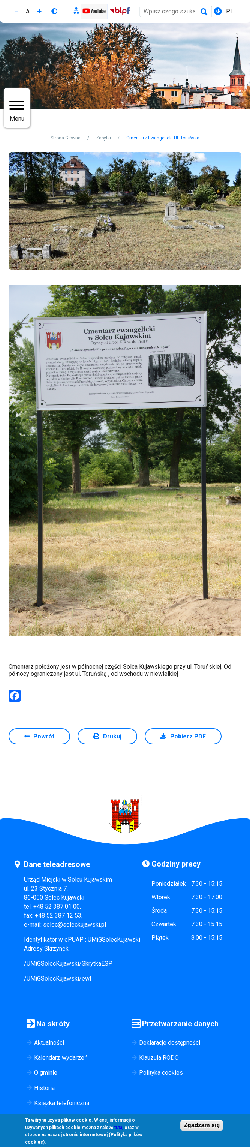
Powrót (43, 736)
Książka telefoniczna (61, 1103)
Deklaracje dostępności (169, 1042)
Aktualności (49, 1042)
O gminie (45, 1072)
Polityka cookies (161, 1072)
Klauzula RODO (159, 1057)
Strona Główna (66, 138)
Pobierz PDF (188, 736)
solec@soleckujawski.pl (74, 924)
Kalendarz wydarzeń (61, 1057)
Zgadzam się (202, 1126)
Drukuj (112, 736)
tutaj (118, 1128)
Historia (44, 1088)
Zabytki (103, 138)
